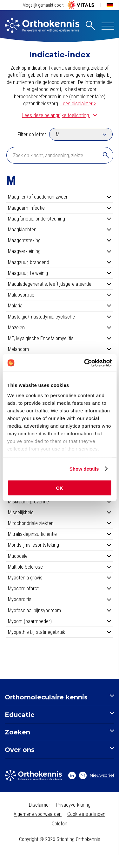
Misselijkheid (59, 512)
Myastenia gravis (59, 578)
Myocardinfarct (59, 588)
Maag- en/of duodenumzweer (59, 197)
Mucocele (59, 556)
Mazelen (59, 328)
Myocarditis (59, 599)
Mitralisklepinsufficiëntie (59, 534)
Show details (84, 468)
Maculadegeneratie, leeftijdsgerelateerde (59, 284)
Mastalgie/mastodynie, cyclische (59, 317)
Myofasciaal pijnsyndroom (59, 610)
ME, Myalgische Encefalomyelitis (59, 338)
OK (59, 488)
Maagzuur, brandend (59, 262)
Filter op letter (31, 134)
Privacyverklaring (73, 805)
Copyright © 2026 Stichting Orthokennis (59, 839)
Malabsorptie (59, 295)
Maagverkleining (59, 251)
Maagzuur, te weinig (59, 273)
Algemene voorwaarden (38, 814)
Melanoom (59, 349)
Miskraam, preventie (59, 502)
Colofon (59, 824)
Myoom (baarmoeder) (59, 621)
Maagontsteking (59, 240)
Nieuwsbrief (96, 775)
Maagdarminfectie (59, 208)
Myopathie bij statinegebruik (59, 632)
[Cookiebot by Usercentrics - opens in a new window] (85, 363)
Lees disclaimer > (78, 104)
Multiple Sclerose (59, 567)
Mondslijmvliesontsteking (59, 545)
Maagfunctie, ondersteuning (59, 219)
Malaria (59, 306)
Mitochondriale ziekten (59, 523)
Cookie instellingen (86, 814)
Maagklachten (59, 230)
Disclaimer (39, 805)
